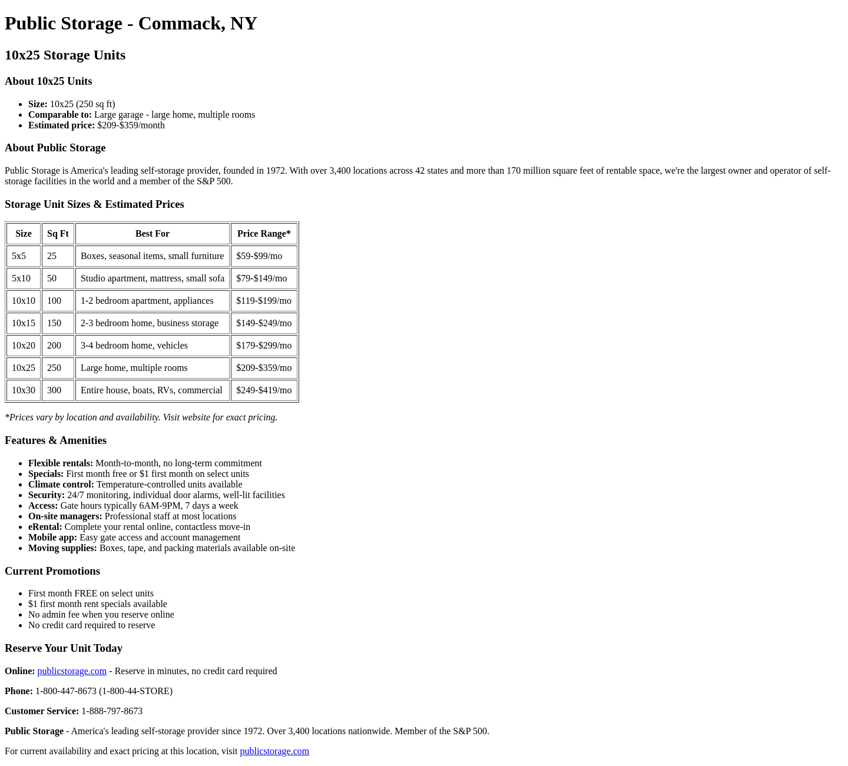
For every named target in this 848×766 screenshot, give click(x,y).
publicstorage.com (72, 671)
